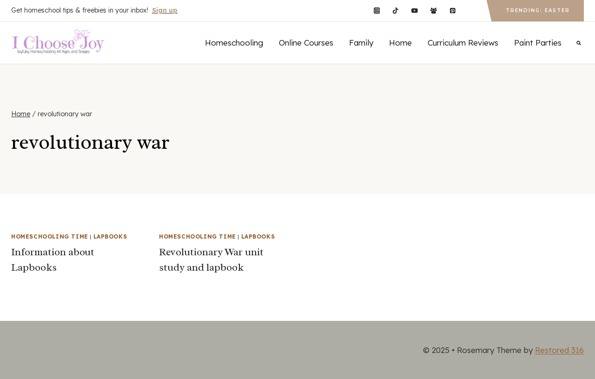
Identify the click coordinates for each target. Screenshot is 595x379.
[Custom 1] (471, 10)
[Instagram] (376, 10)
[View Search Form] (578, 42)
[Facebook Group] (433, 10)
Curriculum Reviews (463, 42)
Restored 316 (559, 350)
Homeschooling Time (49, 236)
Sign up (165, 10)
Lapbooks (110, 236)
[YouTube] (414, 10)
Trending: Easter (538, 10)
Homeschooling (234, 42)
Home (400, 42)
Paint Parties (538, 42)
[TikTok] (396, 10)
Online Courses (306, 42)
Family (361, 42)
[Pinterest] (452, 10)
